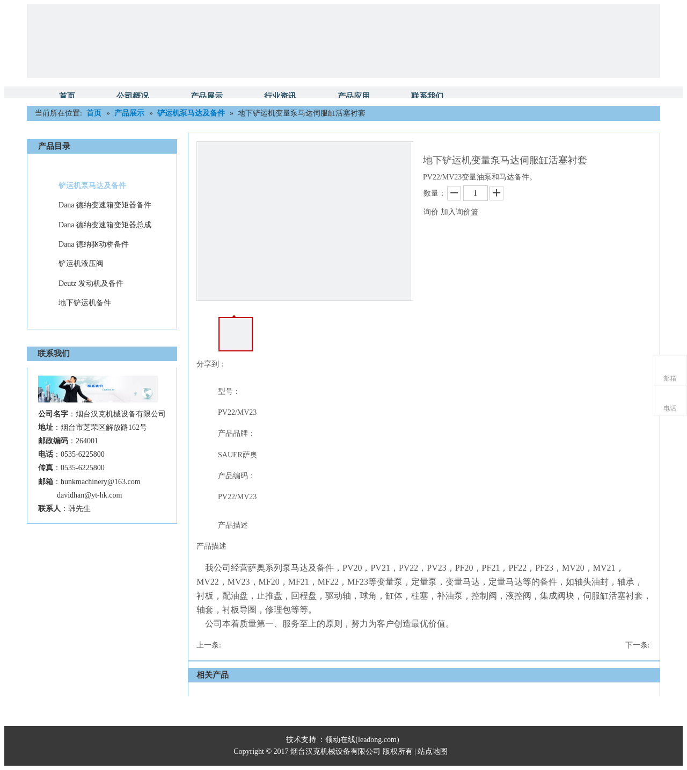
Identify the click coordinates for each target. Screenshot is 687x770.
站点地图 (434, 751)
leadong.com (377, 740)
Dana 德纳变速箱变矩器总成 (105, 225)
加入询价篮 (459, 212)
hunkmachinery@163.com (101, 482)
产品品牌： (236, 433)
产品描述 (233, 525)
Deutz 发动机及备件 (91, 283)
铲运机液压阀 (81, 264)
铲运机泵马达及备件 (92, 186)
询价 (430, 212)
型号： (229, 391)
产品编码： (236, 476)
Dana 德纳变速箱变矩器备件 (105, 205)
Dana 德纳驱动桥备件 (94, 244)
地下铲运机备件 (85, 303)
